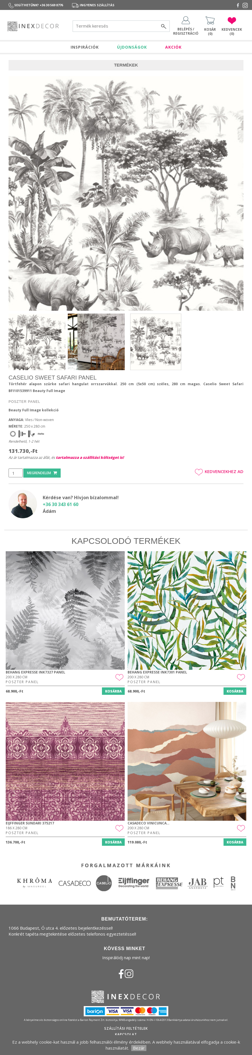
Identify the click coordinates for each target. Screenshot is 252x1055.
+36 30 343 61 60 (60, 504)
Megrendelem (42, 472)
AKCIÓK (173, 47)
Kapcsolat (126, 1034)
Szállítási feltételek (126, 1028)
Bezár (139, 1048)
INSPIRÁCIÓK (85, 47)
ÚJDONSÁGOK (132, 47)
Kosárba (113, 691)
